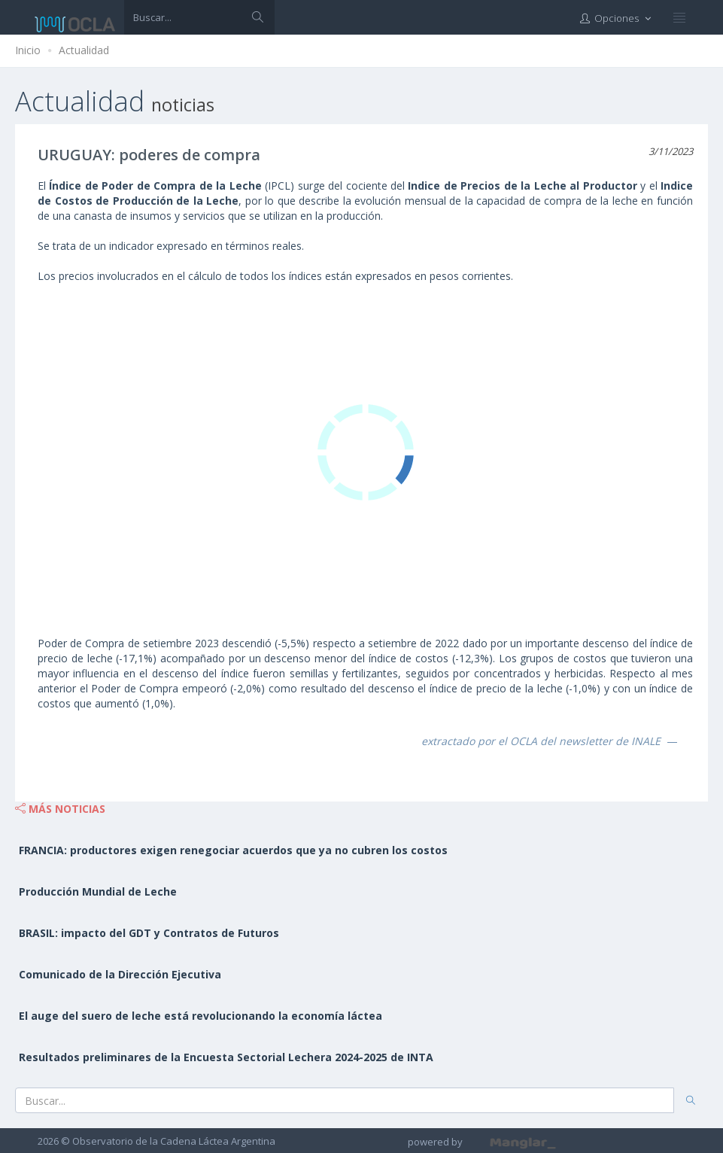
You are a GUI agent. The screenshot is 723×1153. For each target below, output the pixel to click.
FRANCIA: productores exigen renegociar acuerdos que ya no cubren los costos (233, 850)
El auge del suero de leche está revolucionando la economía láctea (200, 1015)
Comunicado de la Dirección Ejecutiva (120, 974)
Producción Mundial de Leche (98, 891)
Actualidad (84, 50)
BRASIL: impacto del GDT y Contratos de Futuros (149, 933)
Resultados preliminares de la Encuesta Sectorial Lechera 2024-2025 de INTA (226, 1057)
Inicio (28, 50)
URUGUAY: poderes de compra (149, 155)
